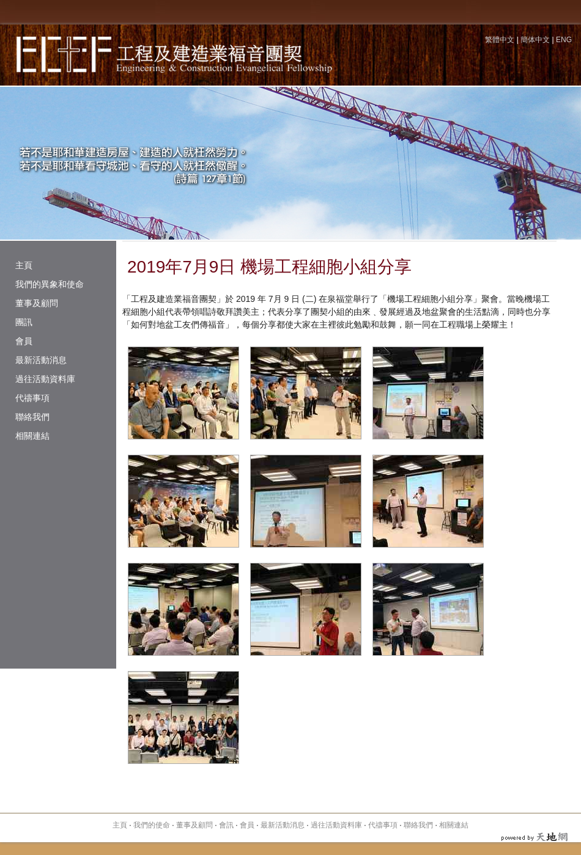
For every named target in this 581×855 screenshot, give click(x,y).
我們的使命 (151, 825)
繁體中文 (499, 39)
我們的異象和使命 (49, 284)
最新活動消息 (41, 360)
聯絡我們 (32, 417)
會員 (23, 341)
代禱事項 (32, 398)
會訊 (226, 825)
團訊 (23, 322)
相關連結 (32, 436)
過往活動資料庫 (45, 379)
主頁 (23, 265)
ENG (564, 39)
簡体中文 (535, 39)
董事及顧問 (36, 303)
